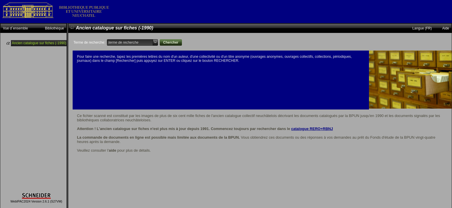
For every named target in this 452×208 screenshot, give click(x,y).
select (155, 42)
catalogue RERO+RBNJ (312, 129)
